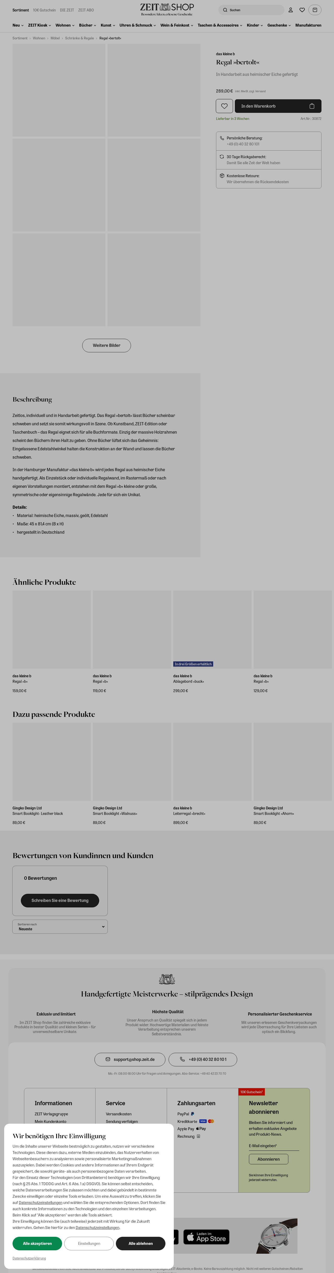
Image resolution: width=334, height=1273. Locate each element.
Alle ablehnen (141, 1243)
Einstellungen (89, 1243)
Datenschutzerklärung (29, 1258)
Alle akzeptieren (37, 1243)
